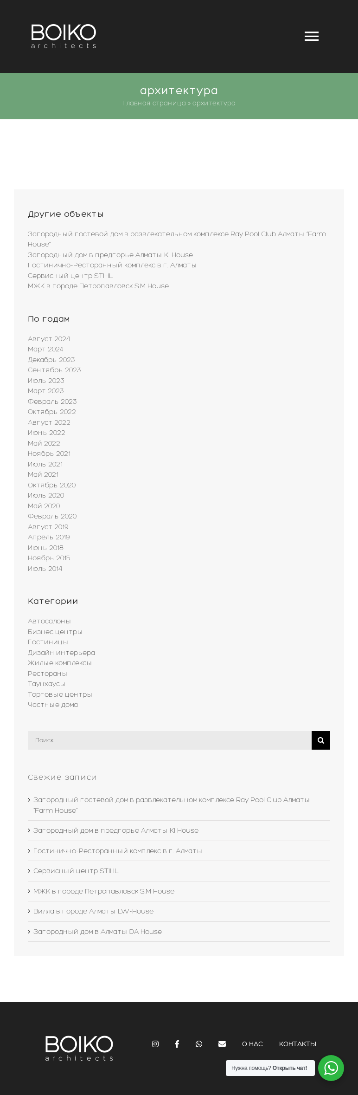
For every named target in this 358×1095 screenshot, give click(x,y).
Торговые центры (60, 694)
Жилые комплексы (60, 663)
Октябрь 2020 (52, 485)
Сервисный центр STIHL (70, 276)
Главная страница (154, 103)
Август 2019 (48, 527)
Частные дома (53, 704)
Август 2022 (49, 422)
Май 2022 (44, 443)
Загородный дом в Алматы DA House (97, 931)
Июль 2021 (45, 464)
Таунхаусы (47, 684)
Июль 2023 (46, 380)
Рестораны (48, 673)
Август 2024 (49, 339)
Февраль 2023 (52, 401)
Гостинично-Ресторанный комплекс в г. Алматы (112, 265)
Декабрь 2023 (51, 360)
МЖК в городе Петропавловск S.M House (98, 286)
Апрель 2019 (49, 537)
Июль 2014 (45, 568)
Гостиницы (48, 642)
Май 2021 (43, 474)
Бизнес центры (55, 632)
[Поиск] (321, 740)
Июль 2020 (46, 495)
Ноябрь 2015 (49, 558)
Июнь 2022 (46, 432)
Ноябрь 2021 (49, 453)
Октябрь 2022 (52, 412)
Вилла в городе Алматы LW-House (93, 911)
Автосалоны (49, 621)
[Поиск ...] (170, 740)
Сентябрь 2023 (54, 370)
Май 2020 (44, 506)
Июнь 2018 (46, 548)
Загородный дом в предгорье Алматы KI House (110, 255)
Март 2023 (46, 391)
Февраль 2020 (52, 516)
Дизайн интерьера (61, 652)
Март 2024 (46, 349)
